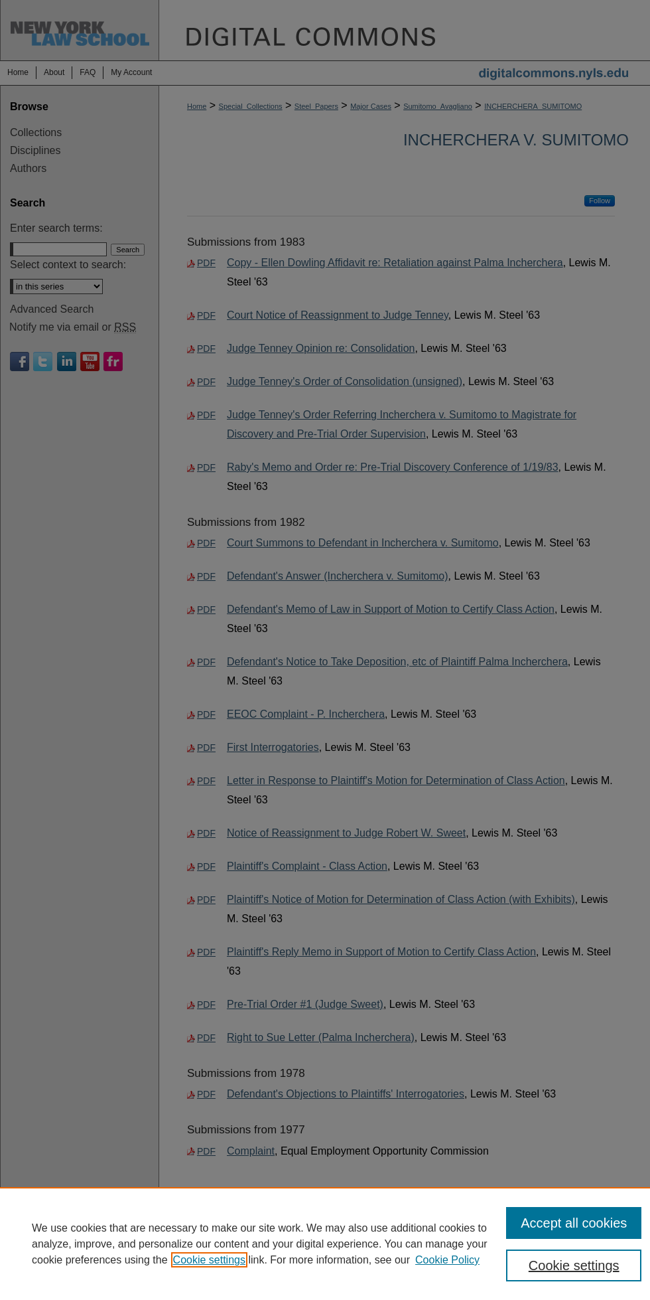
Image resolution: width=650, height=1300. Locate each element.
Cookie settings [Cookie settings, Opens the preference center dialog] (574, 1265)
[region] (325, 1243)
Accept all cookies (574, 1223)
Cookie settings (209, 1259)
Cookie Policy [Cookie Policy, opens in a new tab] (447, 1259)
